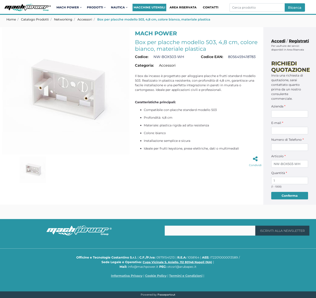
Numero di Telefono (287, 140)
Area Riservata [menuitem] (183, 7)
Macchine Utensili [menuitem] (149, 7)
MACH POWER (156, 33)
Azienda (278, 106)
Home (11, 19)
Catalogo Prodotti (35, 19)
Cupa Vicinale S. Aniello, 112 (177, 262)
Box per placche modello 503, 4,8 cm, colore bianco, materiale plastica (153, 19)
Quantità (279, 173)
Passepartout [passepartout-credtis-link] (166, 294)
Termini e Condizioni (185, 276)
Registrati (299, 41)
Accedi (278, 41)
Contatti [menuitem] (210, 7)
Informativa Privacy (126, 276)
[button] (295, 7)
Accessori (84, 19)
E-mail (277, 123)
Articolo (278, 156)
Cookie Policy (155, 276)
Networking (63, 19)
